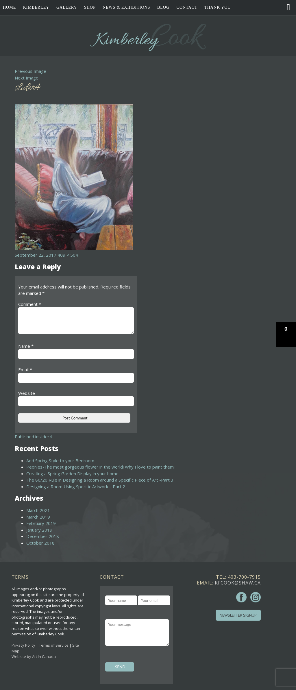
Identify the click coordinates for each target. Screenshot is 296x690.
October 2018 (40, 543)
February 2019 (41, 523)
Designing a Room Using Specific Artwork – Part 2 (75, 486)
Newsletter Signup (238, 615)
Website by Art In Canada (34, 656)
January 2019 (39, 530)
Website (26, 393)
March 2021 (38, 510)
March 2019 (38, 517)
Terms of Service (54, 645)
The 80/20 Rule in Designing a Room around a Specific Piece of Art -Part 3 (99, 480)
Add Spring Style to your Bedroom (60, 460)
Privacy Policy (23, 645)
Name (26, 346)
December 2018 (42, 536)
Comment (29, 304)
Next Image (26, 78)
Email (25, 369)
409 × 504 (68, 255)
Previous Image (30, 71)
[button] (286, 334)
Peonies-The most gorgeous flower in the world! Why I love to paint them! (100, 467)
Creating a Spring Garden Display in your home (72, 473)
